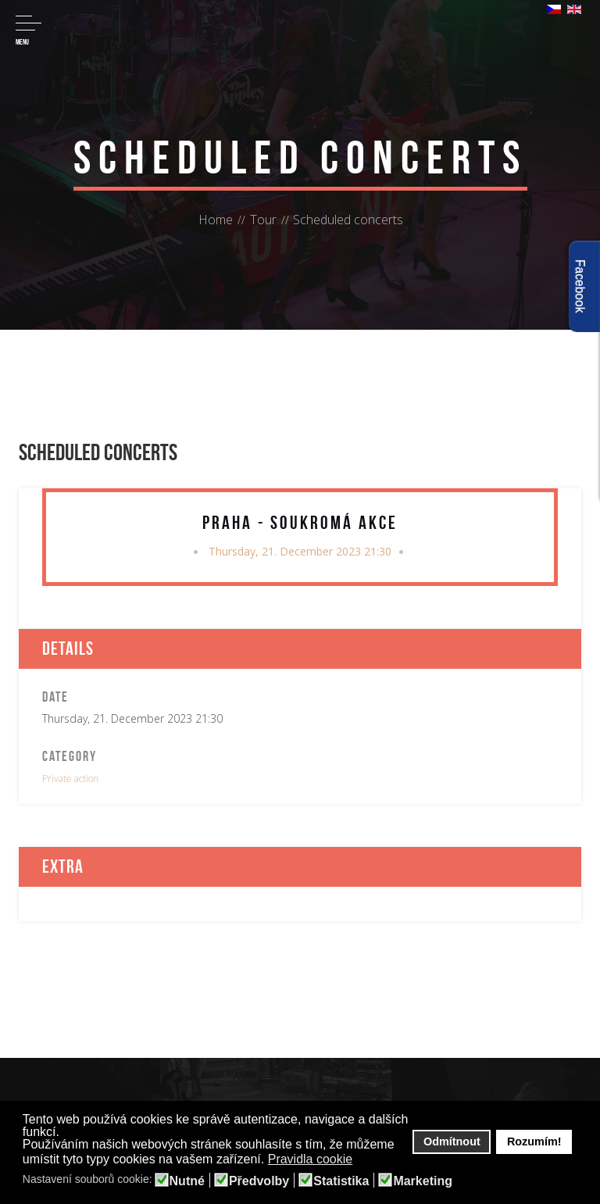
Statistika (341, 1181)
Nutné (187, 1181)
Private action (70, 778)
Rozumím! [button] (534, 1141)
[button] (363, 1160)
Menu (28, 31)
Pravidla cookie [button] (310, 1159)
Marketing (422, 1181)
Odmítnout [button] (451, 1141)
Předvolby (259, 1181)
